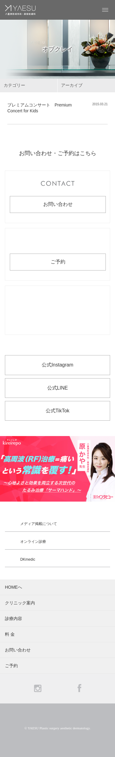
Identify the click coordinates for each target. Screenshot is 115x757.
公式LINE (57, 388)
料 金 (10, 634)
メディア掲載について (38, 524)
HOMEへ (13, 587)
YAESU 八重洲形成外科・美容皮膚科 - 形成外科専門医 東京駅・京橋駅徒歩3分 (20, 10)
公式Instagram (57, 364)
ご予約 (58, 261)
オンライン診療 (33, 541)
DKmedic (27, 559)
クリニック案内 (20, 602)
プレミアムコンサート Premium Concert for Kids (39, 108)
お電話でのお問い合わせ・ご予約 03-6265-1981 (57, 310)
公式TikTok (58, 410)
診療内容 (13, 618)
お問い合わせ (58, 204)
